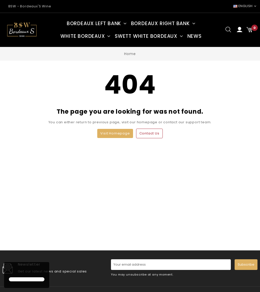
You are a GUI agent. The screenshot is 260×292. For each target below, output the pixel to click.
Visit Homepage (115, 133)
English (243, 6)
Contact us (149, 133)
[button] (9, 270)
